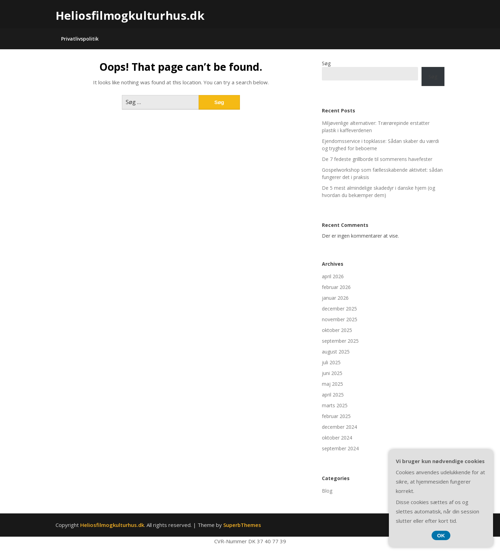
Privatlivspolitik (80, 38)
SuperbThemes (242, 524)
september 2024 (340, 448)
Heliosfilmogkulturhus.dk (130, 15)
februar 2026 (336, 287)
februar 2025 (336, 416)
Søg (326, 63)
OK (441, 535)
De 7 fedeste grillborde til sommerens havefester (377, 159)
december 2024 (339, 427)
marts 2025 (335, 405)
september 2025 (340, 341)
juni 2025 (332, 373)
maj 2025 (332, 384)
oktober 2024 (337, 437)
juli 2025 (331, 362)
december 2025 (339, 308)
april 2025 (333, 394)
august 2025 (336, 351)
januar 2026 (335, 298)
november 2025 (339, 319)
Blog (327, 490)
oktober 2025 (337, 330)
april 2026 (333, 276)
